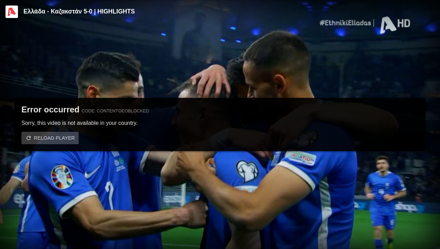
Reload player (54, 138)
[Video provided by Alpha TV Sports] (12, 12)
